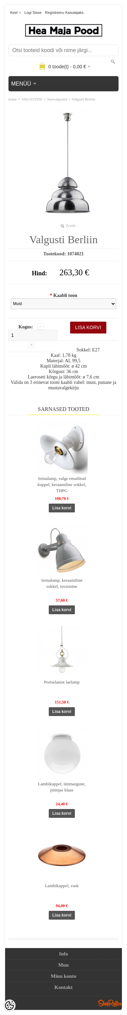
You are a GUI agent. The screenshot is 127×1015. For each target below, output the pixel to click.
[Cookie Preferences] (9, 1005)
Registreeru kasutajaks (64, 12)
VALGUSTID (31, 99)
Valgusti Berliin (83, 99)
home (12, 99)
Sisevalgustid (57, 99)
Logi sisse (33, 12)
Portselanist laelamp (62, 682)
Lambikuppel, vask (62, 885)
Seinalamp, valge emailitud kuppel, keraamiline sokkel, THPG (62, 484)
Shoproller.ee (110, 1003)
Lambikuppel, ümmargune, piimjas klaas (62, 786)
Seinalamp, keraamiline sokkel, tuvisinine (62, 583)
